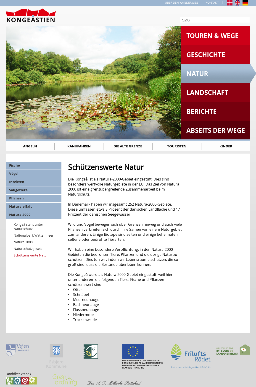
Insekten (16, 181)
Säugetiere (18, 190)
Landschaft (207, 92)
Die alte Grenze (127, 146)
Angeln (30, 146)
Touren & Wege (212, 35)
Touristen (176, 146)
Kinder (225, 146)
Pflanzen (16, 198)
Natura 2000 (20, 214)
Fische (14, 165)
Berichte (201, 111)
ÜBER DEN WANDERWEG (181, 2)
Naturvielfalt (20, 206)
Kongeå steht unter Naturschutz (28, 226)
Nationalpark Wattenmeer (33, 235)
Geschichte (205, 54)
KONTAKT (212, 2)
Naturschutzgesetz (28, 248)
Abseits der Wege (215, 130)
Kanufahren (79, 146)
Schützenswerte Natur (31, 255)
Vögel (13, 173)
